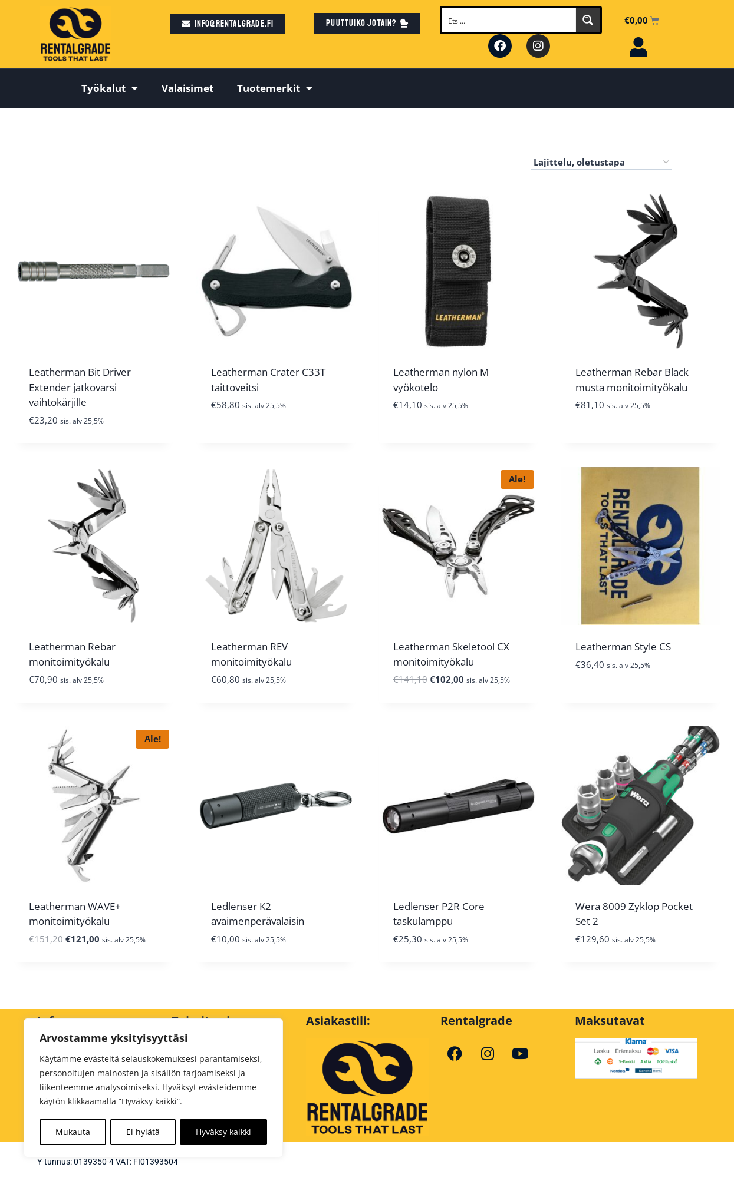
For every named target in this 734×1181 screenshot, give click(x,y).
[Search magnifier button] (587, 20)
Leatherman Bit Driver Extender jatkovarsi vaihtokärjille (80, 387)
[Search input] (509, 20)
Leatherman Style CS (623, 646)
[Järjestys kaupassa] (601, 163)
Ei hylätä (143, 1131)
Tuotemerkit (274, 88)
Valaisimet (187, 88)
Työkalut (109, 88)
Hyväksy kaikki (223, 1131)
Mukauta (72, 1131)
